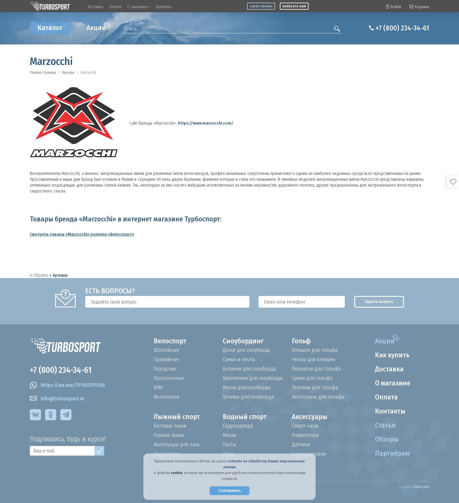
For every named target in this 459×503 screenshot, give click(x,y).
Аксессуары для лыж (176, 444)
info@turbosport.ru (57, 398)
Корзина (419, 6)
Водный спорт (245, 416)
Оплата (115, 6)
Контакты (164, 6)
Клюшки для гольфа (315, 350)
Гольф (301, 340)
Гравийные (166, 359)
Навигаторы (305, 435)
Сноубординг (243, 340)
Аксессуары (309, 416)
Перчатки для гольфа (316, 368)
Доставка (95, 6)
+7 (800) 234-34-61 (402, 28)
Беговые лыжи (170, 425)
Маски (229, 435)
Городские (165, 368)
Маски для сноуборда (247, 387)
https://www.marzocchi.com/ (205, 123)
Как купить (392, 355)
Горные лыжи (169, 435)
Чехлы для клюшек (313, 359)
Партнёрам (392, 453)
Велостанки (166, 396)
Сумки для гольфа (312, 378)
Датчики (301, 444)
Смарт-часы (305, 425)
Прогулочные (169, 378)
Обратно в (49, 275)
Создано (414, 487)
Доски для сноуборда (246, 350)
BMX (158, 387)
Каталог (50, 28)
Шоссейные (166, 350)
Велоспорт (170, 340)
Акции (98, 27)
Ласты (229, 444)
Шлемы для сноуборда (248, 396)
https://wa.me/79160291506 (67, 385)
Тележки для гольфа (315, 387)
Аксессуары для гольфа (318, 396)
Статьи (385, 425)
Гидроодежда (238, 425)
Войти (393, 6)
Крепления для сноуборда (252, 378)
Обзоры (387, 439)
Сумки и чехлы (239, 359)
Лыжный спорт (177, 416)
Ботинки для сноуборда (249, 368)
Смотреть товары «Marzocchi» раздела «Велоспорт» (82, 234)
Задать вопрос (375, 301)
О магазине (138, 6)
